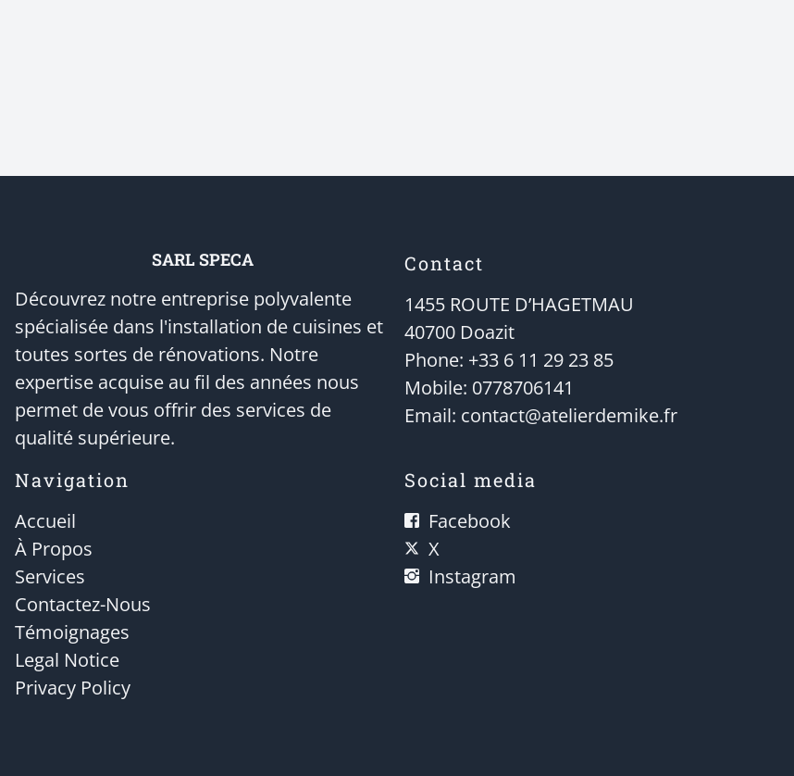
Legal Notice (67, 659)
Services (50, 576)
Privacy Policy (72, 687)
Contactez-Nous (83, 604)
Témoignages (72, 632)
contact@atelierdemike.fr (569, 415)
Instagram (472, 576)
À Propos (54, 548)
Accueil (45, 520)
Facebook (469, 520)
